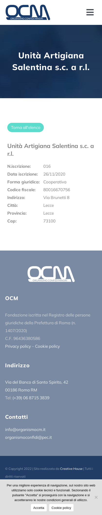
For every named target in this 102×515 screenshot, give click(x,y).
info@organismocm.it (25, 429)
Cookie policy (47, 346)
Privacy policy (18, 346)
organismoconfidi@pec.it (28, 437)
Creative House (71, 469)
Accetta (38, 508)
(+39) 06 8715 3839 (30, 397)
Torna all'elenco (25, 127)
